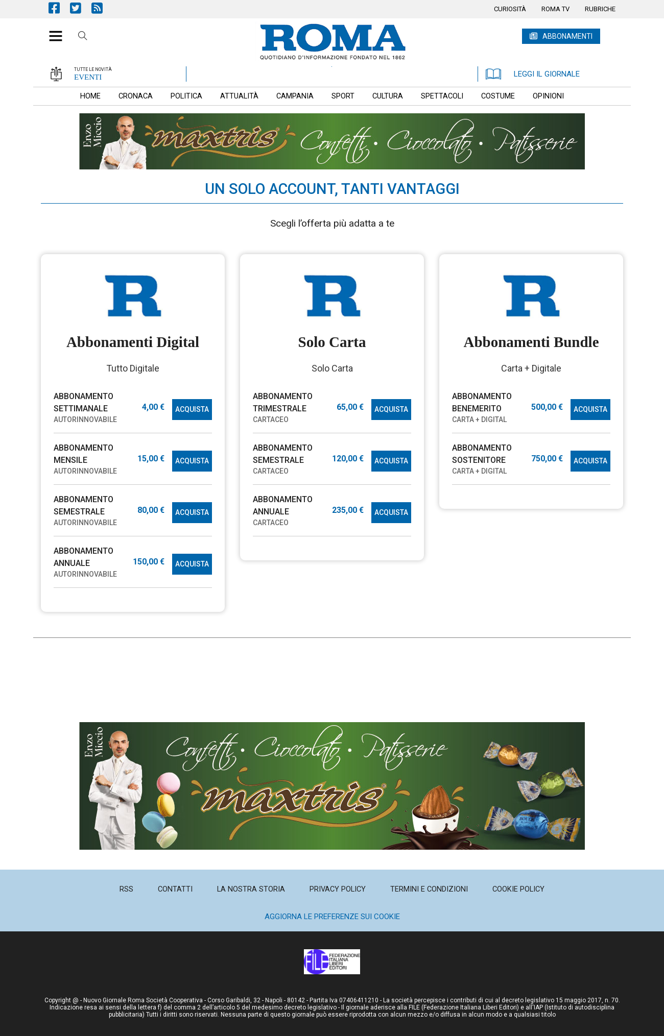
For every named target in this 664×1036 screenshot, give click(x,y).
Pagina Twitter (80, 8)
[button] (52, 30)
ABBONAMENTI (567, 36)
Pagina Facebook (59, 8)
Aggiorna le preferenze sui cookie (332, 916)
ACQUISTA (192, 409)
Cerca (82, 37)
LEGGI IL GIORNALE (533, 74)
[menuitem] (510, 9)
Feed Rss (102, 8)
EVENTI (88, 77)
